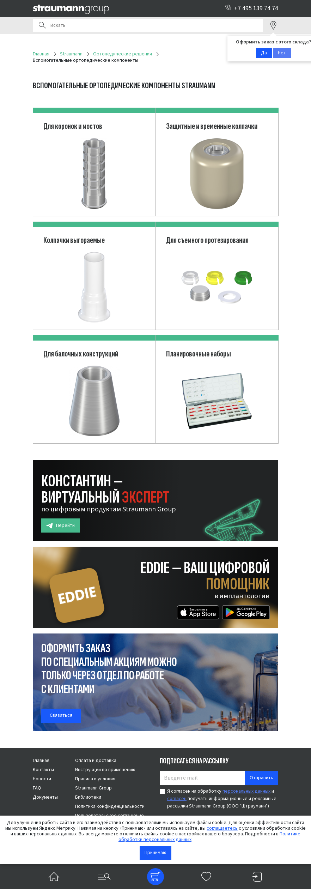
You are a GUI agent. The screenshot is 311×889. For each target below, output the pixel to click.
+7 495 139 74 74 (251, 8)
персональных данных (246, 791)
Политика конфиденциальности (110, 806)
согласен (177, 798)
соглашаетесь (222, 828)
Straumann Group (93, 788)
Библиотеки (88, 797)
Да (264, 52)
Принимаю (155, 852)
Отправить (261, 777)
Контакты (43, 769)
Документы (45, 797)
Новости (42, 778)
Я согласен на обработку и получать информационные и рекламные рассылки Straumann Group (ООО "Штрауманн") (221, 799)
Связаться (61, 715)
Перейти (60, 525)
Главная (41, 760)
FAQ (37, 788)
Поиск (42, 25)
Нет (282, 52)
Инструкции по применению (105, 769)
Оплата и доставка (95, 760)
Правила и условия (95, 778)
